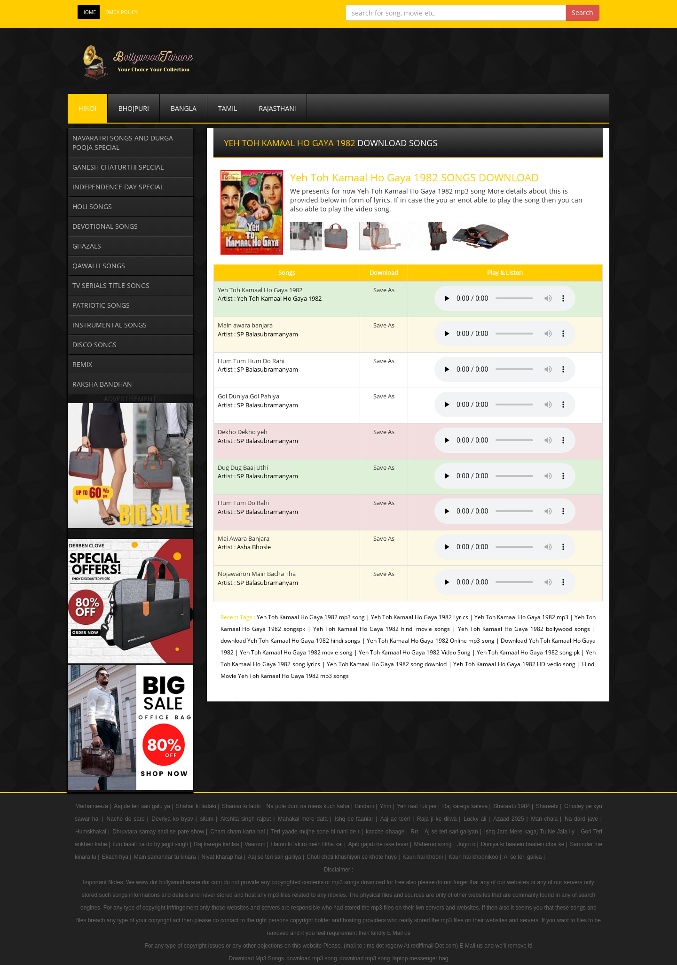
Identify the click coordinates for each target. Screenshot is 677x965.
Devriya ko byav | (175, 819)
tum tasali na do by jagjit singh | (153, 844)
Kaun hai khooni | (425, 857)
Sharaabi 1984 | (514, 806)
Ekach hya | (117, 857)
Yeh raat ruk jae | (419, 806)
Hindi (88, 108)
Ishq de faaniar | (357, 819)
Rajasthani (277, 108)
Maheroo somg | (435, 844)
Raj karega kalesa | (467, 806)
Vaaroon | (257, 844)
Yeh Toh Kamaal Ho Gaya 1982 (260, 290)
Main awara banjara (258, 329)
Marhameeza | (94, 806)
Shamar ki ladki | (244, 806)
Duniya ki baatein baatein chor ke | (525, 844)
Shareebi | (549, 806)
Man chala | (547, 819)
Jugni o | (468, 844)
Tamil (227, 108)
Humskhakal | (93, 831)
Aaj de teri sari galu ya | (144, 806)
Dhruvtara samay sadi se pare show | (160, 831)
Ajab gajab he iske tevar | (380, 844)
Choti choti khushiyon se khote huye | (354, 857)
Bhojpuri (133, 108)
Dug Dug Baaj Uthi (258, 472)
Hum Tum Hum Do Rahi (258, 365)
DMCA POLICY (121, 12)
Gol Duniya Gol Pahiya (258, 400)
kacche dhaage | (387, 831)
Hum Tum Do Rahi (258, 507)
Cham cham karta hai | (240, 831)
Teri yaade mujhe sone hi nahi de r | (318, 831)
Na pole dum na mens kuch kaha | (310, 806)
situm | (209, 819)
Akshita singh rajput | (248, 819)
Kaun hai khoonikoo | (476, 857)
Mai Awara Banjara (244, 543)
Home (88, 12)
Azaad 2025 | (511, 819)
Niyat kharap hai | (224, 857)
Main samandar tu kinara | (167, 857)
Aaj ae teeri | (398, 819)
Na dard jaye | (583, 819)
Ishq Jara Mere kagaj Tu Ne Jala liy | (532, 831)
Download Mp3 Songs (255, 958)
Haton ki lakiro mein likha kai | (309, 844)
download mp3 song (311, 958)
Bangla (184, 108)
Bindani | (366, 806)
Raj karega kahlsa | (219, 844)
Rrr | (417, 831)
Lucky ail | (478, 819)
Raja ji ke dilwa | (440, 819)
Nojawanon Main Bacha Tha (258, 578)
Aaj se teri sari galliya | (277, 857)
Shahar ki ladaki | (198, 806)
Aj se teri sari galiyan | (454, 831)
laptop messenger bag (421, 958)
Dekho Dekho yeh (258, 436)
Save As (383, 290)
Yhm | (387, 806)
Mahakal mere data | (305, 819)
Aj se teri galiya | (524, 857)
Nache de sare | (129, 819)
